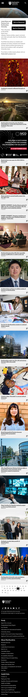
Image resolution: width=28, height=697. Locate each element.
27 (23, 588)
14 (12, 586)
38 (5, 592)
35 (21, 590)
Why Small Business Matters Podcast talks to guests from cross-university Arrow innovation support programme (14, 470)
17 (20, 586)
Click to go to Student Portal (8, 687)
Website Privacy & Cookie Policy (9, 658)
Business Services (5, 642)
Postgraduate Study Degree (8, 625)
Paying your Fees (5, 679)
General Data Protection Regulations (10, 692)
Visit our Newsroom (19, 22)
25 (18, 588)
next (8, 593)
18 (23, 586)
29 (5, 590)
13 (9, 586)
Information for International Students (11, 629)
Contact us (4, 676)
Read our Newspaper (19, 28)
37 (2, 592)
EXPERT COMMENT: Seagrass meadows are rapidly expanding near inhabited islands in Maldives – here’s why (13, 217)
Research (3, 645)
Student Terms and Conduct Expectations (12, 634)
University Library (5, 632)
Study (3, 620)
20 (4, 588)
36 (24, 590)
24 (15, 588)
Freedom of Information (7, 653)
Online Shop (4, 694)
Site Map (3, 670)
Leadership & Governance (7, 647)
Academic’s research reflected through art (13, 88)
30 (8, 590)
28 (2, 590)
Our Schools (4, 627)
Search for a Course (6, 623)
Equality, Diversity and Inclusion (9, 681)
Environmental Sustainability (8, 685)
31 (10, 590)
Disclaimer (4, 660)
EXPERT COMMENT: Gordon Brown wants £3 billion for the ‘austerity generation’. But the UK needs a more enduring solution (14, 207)
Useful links (5, 674)
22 (10, 588)
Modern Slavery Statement (8, 662)
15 (15, 586)
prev (2, 586)
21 (7, 588)
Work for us (4, 649)
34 (18, 590)
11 (4, 586)
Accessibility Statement (7, 655)
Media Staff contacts (7, 53)
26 (21, 588)
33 (16, 590)
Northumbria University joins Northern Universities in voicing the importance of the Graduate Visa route (13, 124)
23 (12, 588)
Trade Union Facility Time (7, 664)
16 (17, 586)
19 (25, 586)
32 (13, 590)
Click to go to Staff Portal (7, 690)
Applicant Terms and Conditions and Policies (12, 636)
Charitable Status (5, 651)
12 (7, 586)
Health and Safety (5, 683)
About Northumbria (8, 640)
